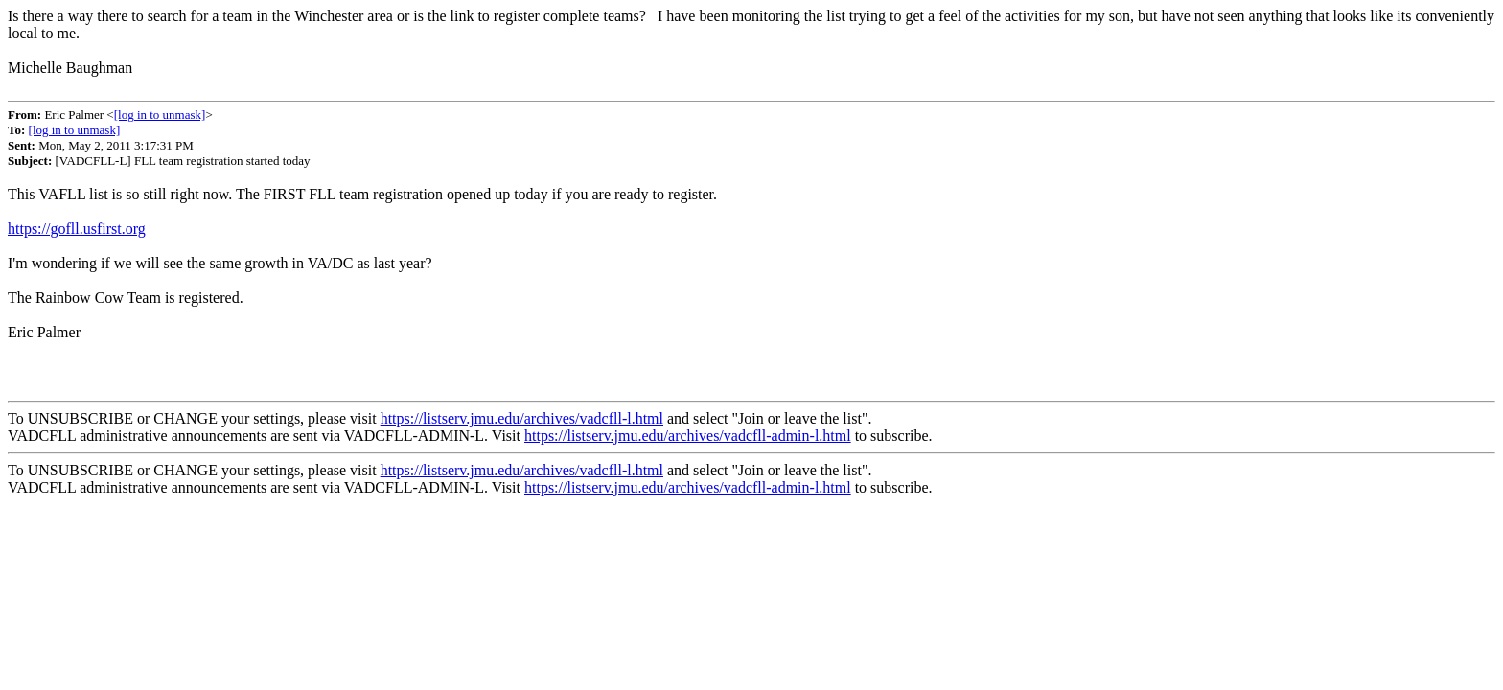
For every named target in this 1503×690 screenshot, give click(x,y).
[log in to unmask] (160, 114)
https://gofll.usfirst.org (77, 228)
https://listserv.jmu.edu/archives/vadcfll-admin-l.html (687, 435)
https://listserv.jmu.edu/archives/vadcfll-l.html (522, 418)
